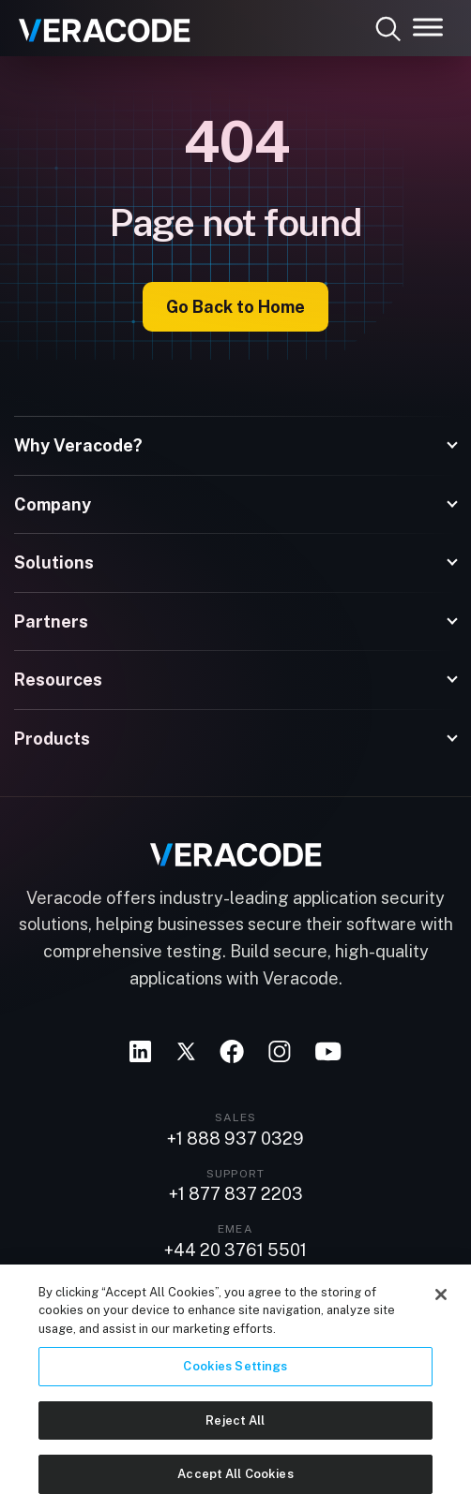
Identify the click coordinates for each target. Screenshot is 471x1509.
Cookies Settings (235, 1373)
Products (52, 738)
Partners (51, 621)
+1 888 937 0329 (235, 1139)
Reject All (235, 1427)
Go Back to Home (235, 307)
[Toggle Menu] (428, 27)
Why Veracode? (78, 445)
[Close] (441, 1301)
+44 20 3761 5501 (235, 1250)
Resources (58, 679)
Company (52, 504)
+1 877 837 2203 (236, 1194)
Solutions (54, 562)
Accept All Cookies (235, 1481)
